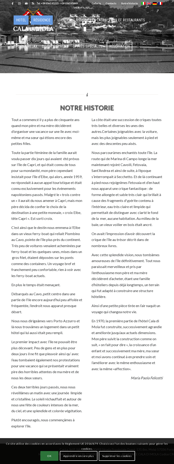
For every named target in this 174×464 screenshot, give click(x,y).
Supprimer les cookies (117, 456)
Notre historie (129, 3)
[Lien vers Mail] (26, 3)
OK (49, 456)
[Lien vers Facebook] (12, 3)
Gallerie (96, 3)
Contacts (111, 3)
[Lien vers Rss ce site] (33, 3)
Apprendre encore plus (78, 456)
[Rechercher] (138, 46)
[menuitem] (96, 3)
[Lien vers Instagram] (19, 3)
